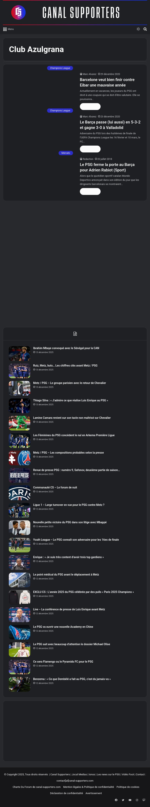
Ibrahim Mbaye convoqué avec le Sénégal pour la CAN (66, 348)
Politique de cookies (128, 787)
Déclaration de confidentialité (66, 793)
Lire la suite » (90, 106)
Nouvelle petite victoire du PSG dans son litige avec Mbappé (70, 522)
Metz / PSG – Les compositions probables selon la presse (68, 452)
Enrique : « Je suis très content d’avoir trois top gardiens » (68, 557)
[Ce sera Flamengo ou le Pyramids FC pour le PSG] (19, 667)
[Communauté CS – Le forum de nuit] (19, 493)
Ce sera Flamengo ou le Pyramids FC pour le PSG (63, 661)
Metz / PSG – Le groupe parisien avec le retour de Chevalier (69, 383)
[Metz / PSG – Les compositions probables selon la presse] (19, 458)
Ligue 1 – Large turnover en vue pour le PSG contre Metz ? (69, 505)
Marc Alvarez (89, 74)
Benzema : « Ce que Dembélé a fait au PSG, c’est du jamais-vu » (72, 679)
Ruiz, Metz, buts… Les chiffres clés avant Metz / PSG (65, 365)
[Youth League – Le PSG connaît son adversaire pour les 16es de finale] (19, 545)
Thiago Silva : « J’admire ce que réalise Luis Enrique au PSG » (70, 400)
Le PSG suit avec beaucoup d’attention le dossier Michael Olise (71, 644)
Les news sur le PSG (108, 774)
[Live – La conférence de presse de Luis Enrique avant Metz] (19, 615)
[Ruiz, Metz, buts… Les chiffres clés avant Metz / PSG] (19, 371)
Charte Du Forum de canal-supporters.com (37, 787)
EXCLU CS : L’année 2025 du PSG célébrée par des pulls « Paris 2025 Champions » (83, 592)
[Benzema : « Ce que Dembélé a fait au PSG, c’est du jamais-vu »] (19, 684)
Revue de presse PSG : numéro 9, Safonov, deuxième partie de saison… (76, 470)
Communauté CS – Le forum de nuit (55, 487)
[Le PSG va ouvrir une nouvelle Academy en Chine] (19, 632)
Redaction (88, 159)
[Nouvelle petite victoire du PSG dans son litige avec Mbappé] (19, 528)
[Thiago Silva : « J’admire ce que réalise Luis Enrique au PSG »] (19, 406)
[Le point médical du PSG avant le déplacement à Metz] (19, 580)
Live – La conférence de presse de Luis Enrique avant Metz (69, 609)
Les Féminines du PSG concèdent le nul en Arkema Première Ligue (74, 435)
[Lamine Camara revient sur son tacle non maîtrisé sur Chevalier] (19, 423)
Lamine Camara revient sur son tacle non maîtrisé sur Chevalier (72, 418)
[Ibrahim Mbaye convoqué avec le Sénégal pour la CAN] (19, 353)
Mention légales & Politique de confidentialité (88, 787)
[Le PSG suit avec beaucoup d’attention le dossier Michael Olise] (19, 649)
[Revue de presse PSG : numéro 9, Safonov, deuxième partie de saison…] (19, 475)
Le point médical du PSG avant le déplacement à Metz (66, 574)
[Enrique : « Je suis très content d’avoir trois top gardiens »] (19, 562)
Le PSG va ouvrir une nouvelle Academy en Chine (63, 627)
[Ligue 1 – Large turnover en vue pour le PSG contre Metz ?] (19, 510)
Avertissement (94, 793)
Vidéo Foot (128, 774)
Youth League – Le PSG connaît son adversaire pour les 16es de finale (76, 539)
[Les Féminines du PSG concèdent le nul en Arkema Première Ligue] (19, 440)
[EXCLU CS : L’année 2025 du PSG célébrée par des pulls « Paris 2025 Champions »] (19, 597)
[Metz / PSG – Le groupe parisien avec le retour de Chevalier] (19, 388)
